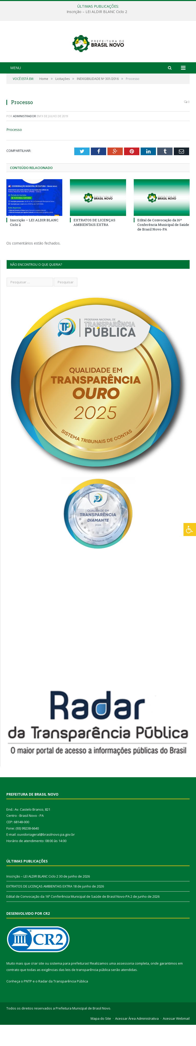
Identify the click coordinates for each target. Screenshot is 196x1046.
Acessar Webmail (176, 1040)
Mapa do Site (101, 1040)
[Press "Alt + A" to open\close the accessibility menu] (189, 529)
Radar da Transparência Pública (63, 1002)
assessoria (125, 984)
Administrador (24, 137)
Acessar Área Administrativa (137, 1040)
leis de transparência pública (87, 991)
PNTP (28, 1002)
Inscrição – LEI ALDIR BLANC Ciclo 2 (97, 11)
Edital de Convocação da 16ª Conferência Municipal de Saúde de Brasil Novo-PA (163, 246)
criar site (37, 984)
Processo (14, 151)
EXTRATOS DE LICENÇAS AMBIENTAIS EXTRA (94, 243)
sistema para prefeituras (69, 984)
